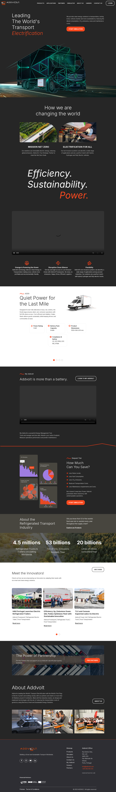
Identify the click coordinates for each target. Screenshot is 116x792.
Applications (51, 3)
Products (40, 3)
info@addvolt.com (88, 766)
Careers (89, 3)
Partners (61, 3)
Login (110, 3)
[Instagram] (26, 761)
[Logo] (10, 3)
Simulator (71, 3)
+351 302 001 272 (87, 769)
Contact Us (98, 3)
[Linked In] (35, 761)
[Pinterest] (30, 761)
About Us (80, 3)
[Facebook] (21, 761)
